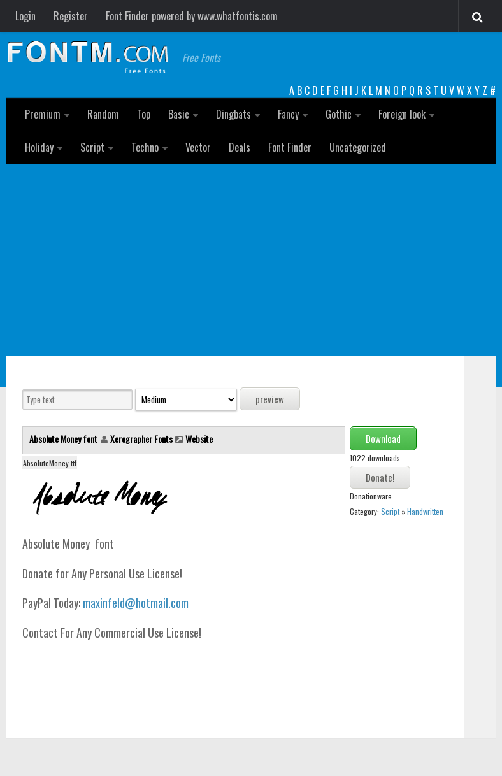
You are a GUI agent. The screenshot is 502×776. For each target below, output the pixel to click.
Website (199, 438)
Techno (145, 147)
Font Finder (290, 147)
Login (25, 16)
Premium (43, 114)
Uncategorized (357, 147)
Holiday (39, 147)
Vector (198, 147)
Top (143, 114)
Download (383, 438)
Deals (239, 147)
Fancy (288, 114)
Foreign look (402, 114)
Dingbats (233, 114)
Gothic (339, 114)
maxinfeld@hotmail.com (136, 602)
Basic (178, 114)
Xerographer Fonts (141, 438)
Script (92, 147)
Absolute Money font (64, 438)
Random (103, 114)
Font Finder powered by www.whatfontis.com (192, 16)
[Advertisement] (251, 260)
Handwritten (425, 511)
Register (71, 16)
